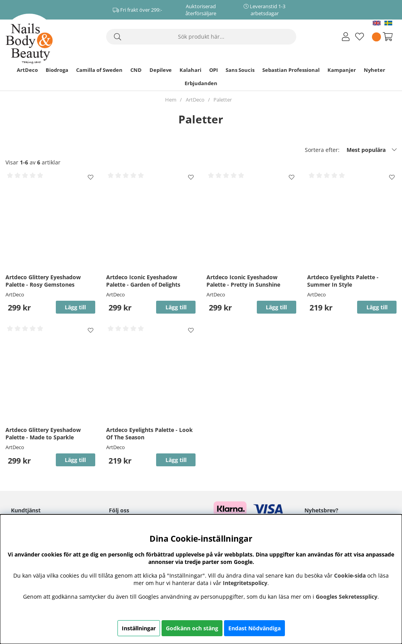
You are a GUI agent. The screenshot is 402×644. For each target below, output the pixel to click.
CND (136, 69)
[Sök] (201, 37)
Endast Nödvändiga (254, 628)
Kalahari (190, 69)
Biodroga (57, 69)
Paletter (222, 99)
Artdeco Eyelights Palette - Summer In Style (343, 280)
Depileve (160, 69)
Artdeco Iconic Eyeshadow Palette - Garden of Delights (143, 280)
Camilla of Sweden (99, 69)
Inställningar (139, 628)
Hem (170, 99)
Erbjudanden (201, 83)
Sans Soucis (240, 69)
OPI (213, 69)
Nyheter (374, 69)
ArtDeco (27, 69)
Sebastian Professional (291, 69)
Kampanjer (341, 69)
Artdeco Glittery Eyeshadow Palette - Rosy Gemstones (43, 280)
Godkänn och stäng (192, 628)
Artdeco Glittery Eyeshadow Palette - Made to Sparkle (43, 433)
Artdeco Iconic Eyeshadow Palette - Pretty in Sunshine (243, 280)
